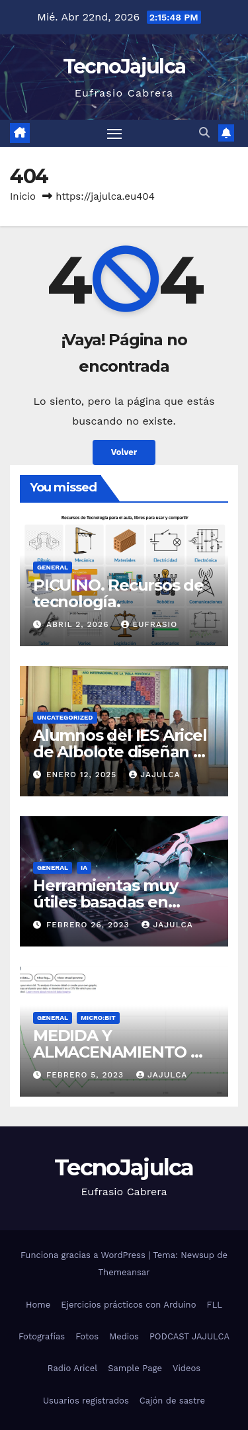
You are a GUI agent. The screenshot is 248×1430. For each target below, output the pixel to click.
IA (84, 867)
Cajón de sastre (172, 1401)
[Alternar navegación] (114, 133)
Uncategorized (65, 717)
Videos (186, 1368)
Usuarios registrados (86, 1401)
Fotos (87, 1336)
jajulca (154, 774)
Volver (124, 452)
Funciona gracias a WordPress (84, 1255)
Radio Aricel (72, 1368)
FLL (214, 1305)
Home (38, 1305)
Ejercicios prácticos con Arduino (128, 1305)
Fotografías (42, 1336)
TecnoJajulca (124, 66)
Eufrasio (149, 624)
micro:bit (98, 1017)
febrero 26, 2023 (89, 924)
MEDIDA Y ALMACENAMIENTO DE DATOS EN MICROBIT (123, 1052)
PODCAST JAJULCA (189, 1336)
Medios (124, 1336)
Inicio (23, 196)
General (52, 567)
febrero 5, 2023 (86, 1074)
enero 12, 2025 (83, 774)
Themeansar (124, 1272)
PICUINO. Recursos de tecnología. (118, 593)
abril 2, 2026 (79, 624)
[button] (204, 132)
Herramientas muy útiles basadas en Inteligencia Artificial (112, 902)
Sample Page (135, 1368)
